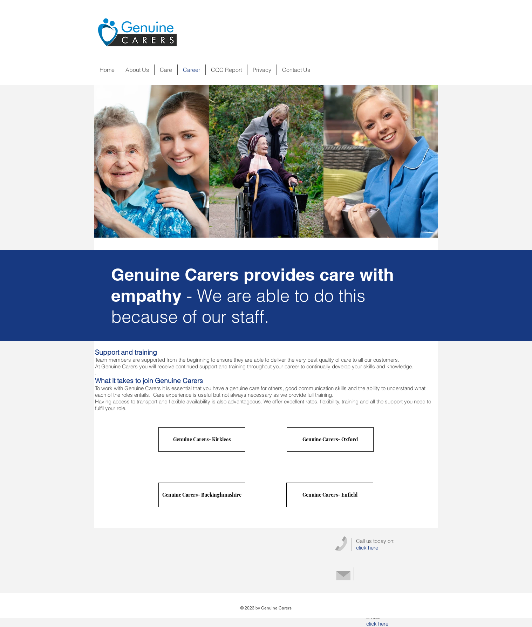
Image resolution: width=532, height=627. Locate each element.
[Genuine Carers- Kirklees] (201, 439)
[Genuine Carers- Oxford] (330, 439)
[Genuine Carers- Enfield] (329, 495)
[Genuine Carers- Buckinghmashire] (201, 495)
